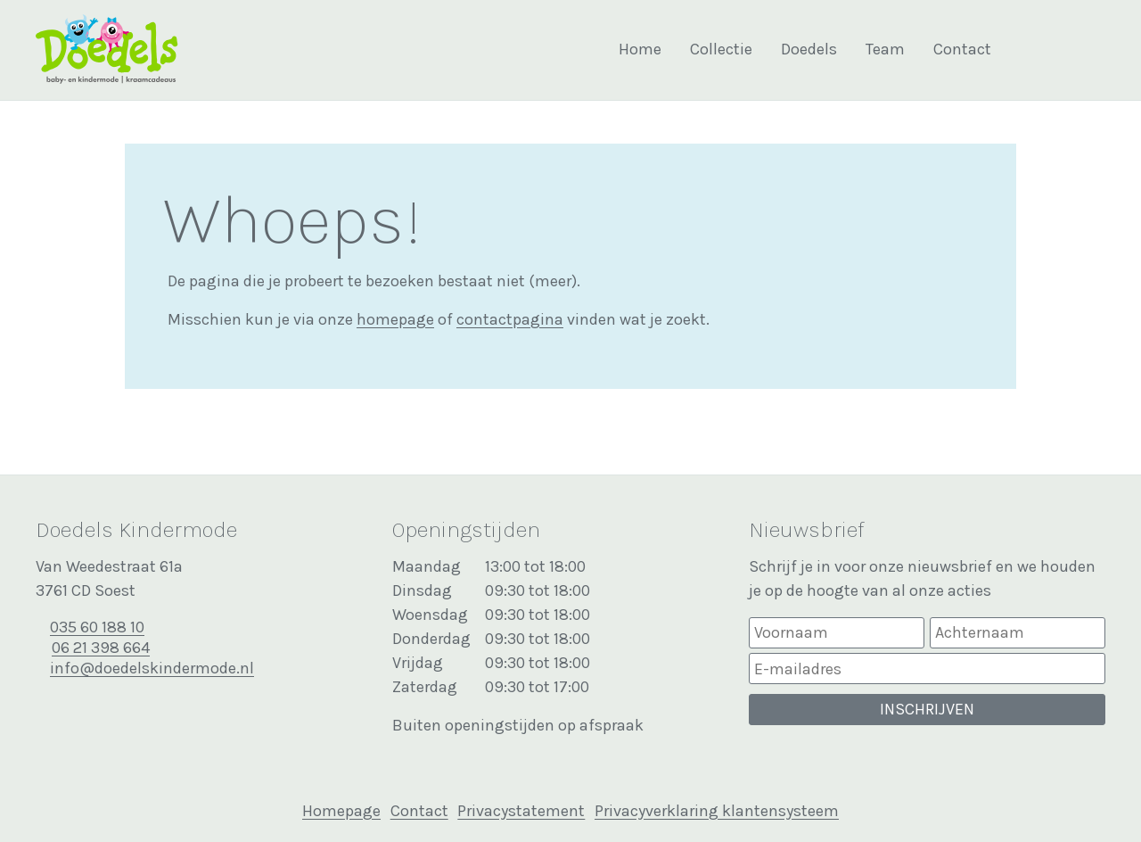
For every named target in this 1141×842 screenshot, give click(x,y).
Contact (962, 49)
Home (640, 49)
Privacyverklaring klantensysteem (717, 811)
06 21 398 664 (101, 647)
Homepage (341, 811)
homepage (395, 319)
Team (885, 49)
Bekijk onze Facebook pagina (1051, 50)
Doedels (809, 49)
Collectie (721, 49)
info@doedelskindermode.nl (152, 668)
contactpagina (509, 319)
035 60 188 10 (97, 627)
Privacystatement (521, 811)
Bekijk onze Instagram (1088, 50)
